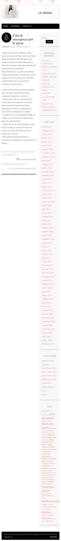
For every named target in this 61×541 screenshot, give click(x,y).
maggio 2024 (47, 131)
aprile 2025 (46, 127)
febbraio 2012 (47, 228)
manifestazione (47, 496)
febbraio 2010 (47, 310)
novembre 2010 (48, 277)
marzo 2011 (47, 262)
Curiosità (45, 364)
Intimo (44, 479)
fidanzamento (47, 475)
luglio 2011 (46, 247)
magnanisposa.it (46, 493)
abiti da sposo (47, 421)
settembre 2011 (48, 239)
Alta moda (51, 437)
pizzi (50, 507)
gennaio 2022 (47, 149)
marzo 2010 (47, 306)
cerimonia (46, 451)
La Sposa (23, 534)
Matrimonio (46, 383)
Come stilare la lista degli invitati (22, 168)
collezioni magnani (45, 467)
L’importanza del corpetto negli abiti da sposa (49, 77)
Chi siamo (15, 26)
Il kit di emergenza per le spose (23, 39)
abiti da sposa (48, 416)
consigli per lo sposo (49, 473)
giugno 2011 (47, 250)
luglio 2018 (46, 160)
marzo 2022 (47, 145)
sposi (51, 515)
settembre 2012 (48, 202)
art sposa (45, 440)
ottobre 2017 (47, 179)
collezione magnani (48, 463)
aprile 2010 (46, 303)
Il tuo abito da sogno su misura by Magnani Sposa (49, 107)
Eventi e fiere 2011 (49, 372)
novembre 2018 (48, 153)
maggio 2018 (47, 164)
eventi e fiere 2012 (49, 376)
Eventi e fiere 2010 (49, 368)
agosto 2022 (47, 138)
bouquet (53, 449)
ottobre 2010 (47, 280)
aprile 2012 (46, 220)
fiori (52, 477)
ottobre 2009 (47, 325)
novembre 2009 (48, 321)
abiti (44, 411)
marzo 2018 (47, 168)
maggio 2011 (47, 254)
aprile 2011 (46, 258)
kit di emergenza (21, 152)
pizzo (54, 506)
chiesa (44, 459)
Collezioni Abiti (48, 361)
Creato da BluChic (53, 537)
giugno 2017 (47, 187)
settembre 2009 (48, 329)
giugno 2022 (47, 142)
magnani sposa (48, 488)
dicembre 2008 (48, 344)
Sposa (27, 47)
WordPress (8, 537)
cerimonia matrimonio (46, 455)
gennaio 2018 (47, 172)
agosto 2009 (47, 333)
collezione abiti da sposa (49, 460)
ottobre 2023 (47, 134)
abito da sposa (8, 152)
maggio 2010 (47, 299)
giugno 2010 (47, 295)
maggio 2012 (47, 217)
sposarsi (45, 515)
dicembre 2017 (48, 175)
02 (6, 35)
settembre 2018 (48, 157)
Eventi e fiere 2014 (49, 379)
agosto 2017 (47, 183)
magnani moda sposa (48, 482)
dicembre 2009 (48, 318)
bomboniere (46, 449)
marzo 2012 (47, 224)
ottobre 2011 (47, 235)
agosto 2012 (47, 205)
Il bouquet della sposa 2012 (14, 164)
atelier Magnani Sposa (48, 445)
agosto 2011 (47, 243)
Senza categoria (17, 47)
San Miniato (46, 509)
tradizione (49, 521)
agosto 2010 (47, 288)
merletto (44, 504)
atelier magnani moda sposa (48, 442)
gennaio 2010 (47, 314)
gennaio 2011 (47, 269)
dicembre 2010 (48, 273)
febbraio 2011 (47, 265)
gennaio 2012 (47, 232)
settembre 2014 (48, 190)
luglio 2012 (46, 209)
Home (5, 26)
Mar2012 (6, 38)
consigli (49, 470)
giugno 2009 (47, 340)
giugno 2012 (47, 213)
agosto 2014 (47, 194)
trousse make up (8, 155)
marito (43, 498)
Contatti (26, 26)
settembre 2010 (48, 284)
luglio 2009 (46, 336)
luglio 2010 (46, 292)
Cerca (49, 42)
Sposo (44, 394)
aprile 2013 (46, 198)
